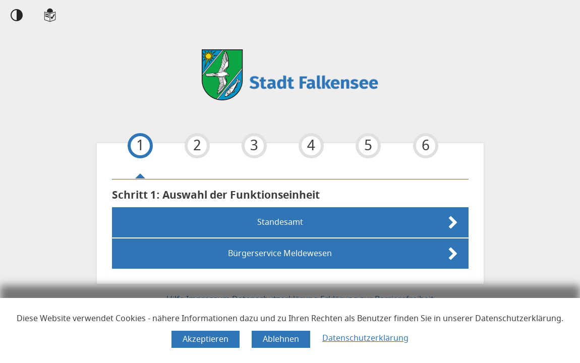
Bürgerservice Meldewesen (280, 254)
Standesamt (280, 222)
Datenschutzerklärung (365, 338)
